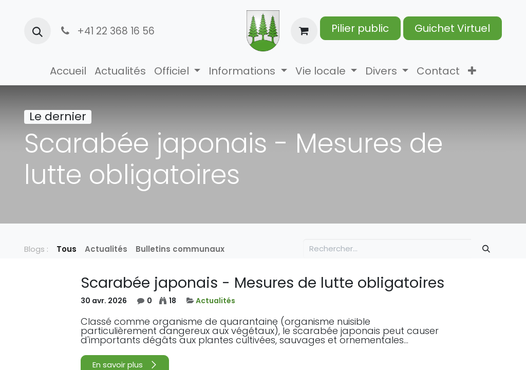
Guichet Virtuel (452, 28)
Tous (67, 249)
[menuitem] (68, 71)
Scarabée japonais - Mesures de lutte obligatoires (262, 282)
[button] (37, 30)
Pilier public (360, 28)
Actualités (215, 300)
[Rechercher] (486, 249)
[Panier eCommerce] (304, 30)
